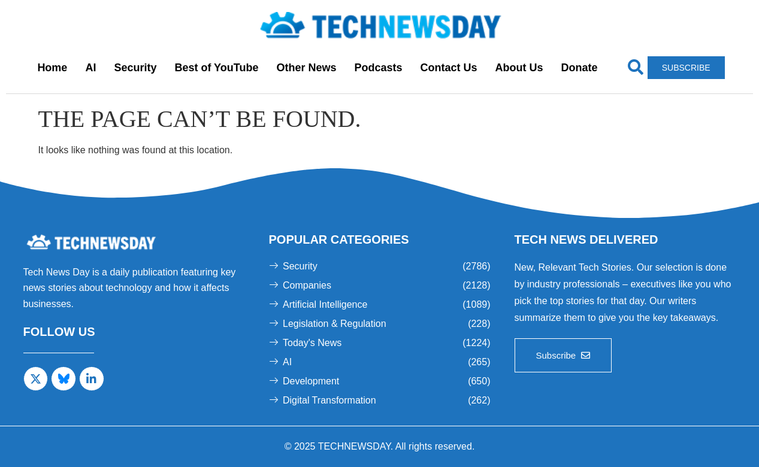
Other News (306, 68)
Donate (579, 68)
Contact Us (449, 68)
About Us (519, 68)
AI (90, 68)
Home (52, 68)
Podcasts (378, 68)
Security (135, 68)
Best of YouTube (216, 68)
